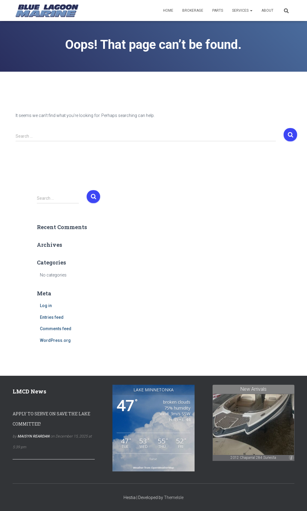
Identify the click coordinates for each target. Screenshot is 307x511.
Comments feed (55, 328)
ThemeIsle (173, 497)
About (267, 10)
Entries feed (52, 317)
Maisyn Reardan (33, 436)
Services (242, 10)
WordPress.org (55, 340)
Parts (217, 10)
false (153, 459)
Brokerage (192, 10)
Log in (46, 305)
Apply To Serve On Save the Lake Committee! (51, 419)
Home (168, 10)
